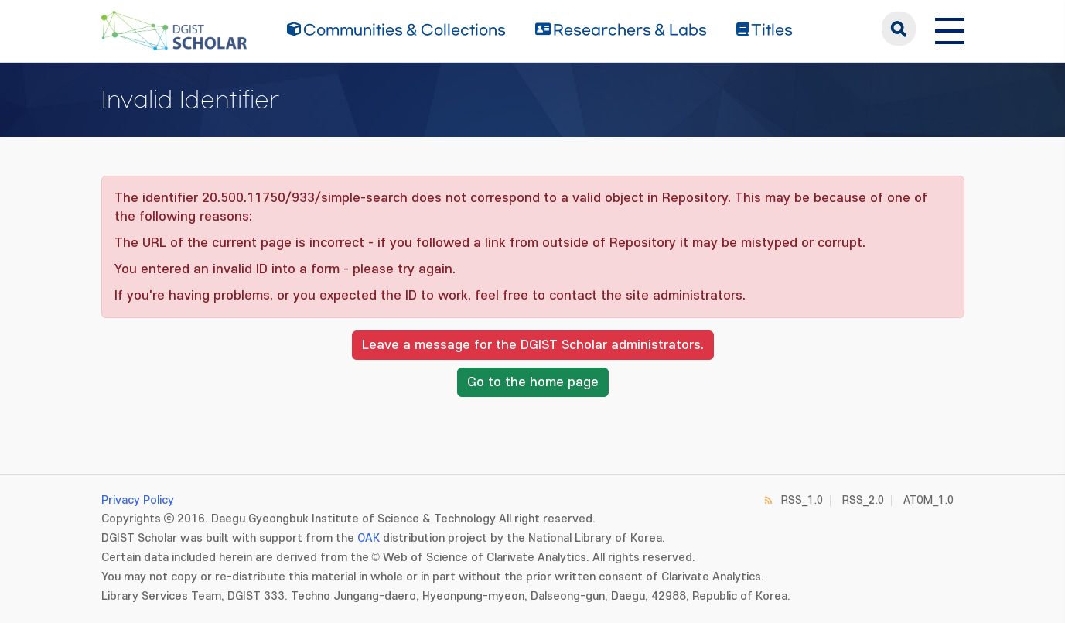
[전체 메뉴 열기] (949, 28)
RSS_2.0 (863, 500)
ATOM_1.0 (928, 500)
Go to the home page (533, 382)
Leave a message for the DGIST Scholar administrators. (533, 345)
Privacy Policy (137, 500)
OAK (368, 538)
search (899, 29)
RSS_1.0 (802, 500)
